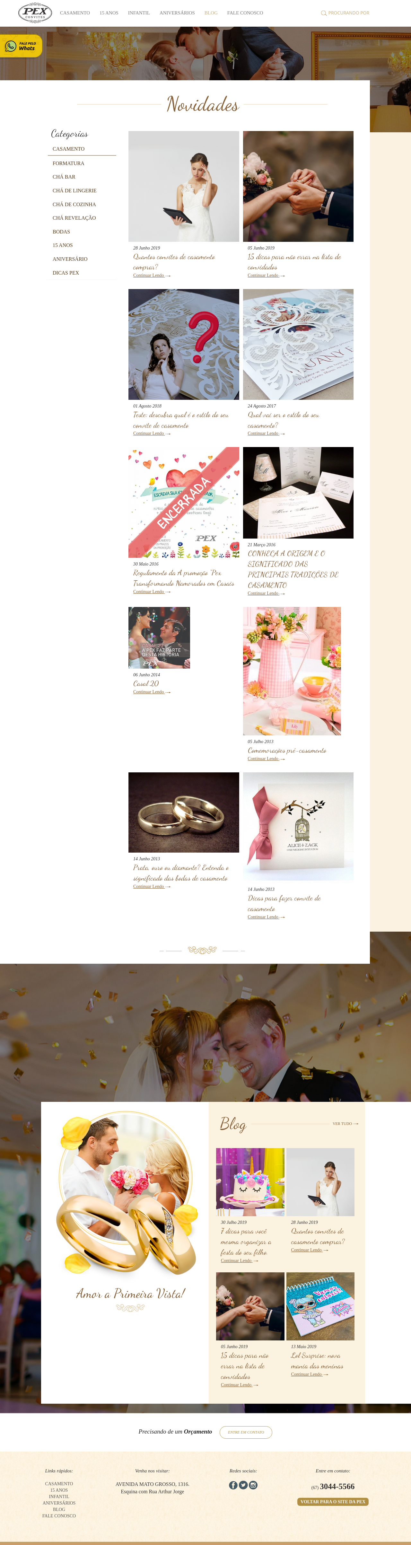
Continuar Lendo (152, 275)
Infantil (139, 12)
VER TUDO (346, 1123)
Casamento (75, 12)
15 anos (109, 12)
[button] (68, 149)
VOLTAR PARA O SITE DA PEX (333, 1501)
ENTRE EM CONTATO (246, 1432)
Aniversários (177, 12)
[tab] (81, 133)
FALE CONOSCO (245, 12)
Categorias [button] (69, 133)
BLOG (211, 12)
